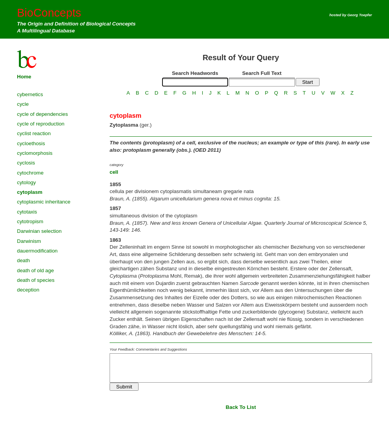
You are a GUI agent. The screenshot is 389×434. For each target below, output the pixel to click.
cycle (23, 104)
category (116, 165)
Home (24, 77)
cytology (26, 182)
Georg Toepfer (359, 15)
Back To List (241, 407)
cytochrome (30, 173)
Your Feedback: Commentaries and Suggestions (148, 349)
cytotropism (30, 221)
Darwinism (29, 241)
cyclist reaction (34, 133)
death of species (35, 280)
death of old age (35, 270)
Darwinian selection (39, 231)
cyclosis (26, 163)
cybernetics (30, 94)
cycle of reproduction (40, 124)
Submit (124, 387)
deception (28, 290)
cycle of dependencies (42, 114)
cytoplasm (29, 192)
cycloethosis (31, 143)
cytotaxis (27, 212)
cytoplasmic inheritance (44, 202)
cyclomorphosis (34, 153)
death (23, 260)
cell (114, 172)
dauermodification (37, 251)
